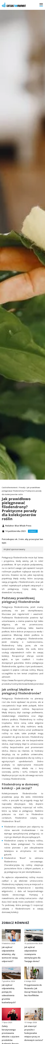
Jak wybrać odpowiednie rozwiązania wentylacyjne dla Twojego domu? (32, 954)
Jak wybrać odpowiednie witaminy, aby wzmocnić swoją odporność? (10, 954)
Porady (32, 531)
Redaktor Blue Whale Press (18, 526)
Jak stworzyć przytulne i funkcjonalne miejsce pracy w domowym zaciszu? (33, 1033)
